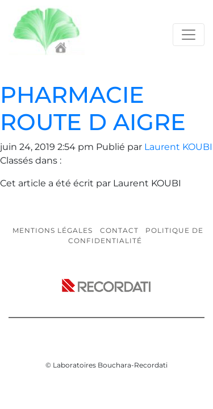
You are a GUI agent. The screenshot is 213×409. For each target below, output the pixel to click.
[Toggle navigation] (188, 34)
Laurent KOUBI (178, 146)
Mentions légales (52, 230)
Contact (119, 230)
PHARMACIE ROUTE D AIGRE (93, 108)
